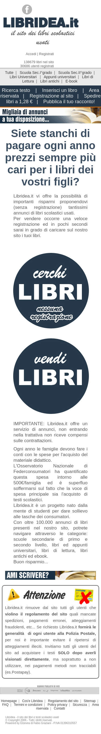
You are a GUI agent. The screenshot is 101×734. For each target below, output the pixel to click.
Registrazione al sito (51, 96)
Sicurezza (80, 705)
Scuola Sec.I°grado (36, 72)
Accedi (31, 54)
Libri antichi (49, 81)
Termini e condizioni (28, 705)
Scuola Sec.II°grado (75, 72)
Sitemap (90, 701)
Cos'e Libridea (32, 701)
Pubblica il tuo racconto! (69, 101)
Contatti (59, 708)
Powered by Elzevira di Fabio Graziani (28, 723)
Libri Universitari (24, 77)
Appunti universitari (60, 77)
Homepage (9, 701)
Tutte (9, 72)
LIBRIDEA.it (40, 22)
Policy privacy (57, 705)
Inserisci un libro (59, 90)
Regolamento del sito (63, 701)
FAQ (5, 705)
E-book (71, 81)
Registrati (46, 54)
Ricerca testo (16, 90)
